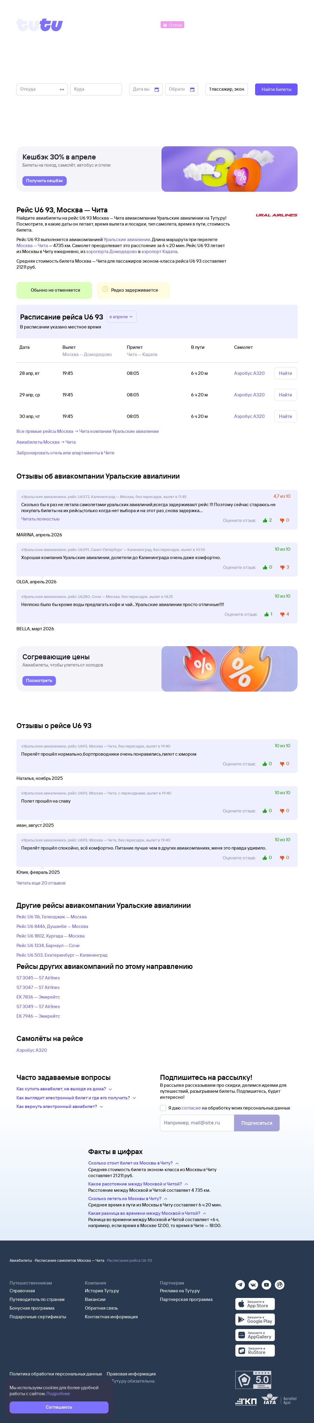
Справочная (22, 1290)
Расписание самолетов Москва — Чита (69, 1260)
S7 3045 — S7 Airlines (38, 978)
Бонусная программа (32, 1308)
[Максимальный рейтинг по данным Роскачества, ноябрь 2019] (253, 1380)
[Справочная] (285, 24)
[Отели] (172, 24)
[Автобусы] (147, 24)
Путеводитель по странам (37, 1299)
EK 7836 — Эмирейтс (38, 997)
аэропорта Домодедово (111, 251)
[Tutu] (39, 25)
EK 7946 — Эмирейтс (38, 1016)
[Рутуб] (279, 1283)
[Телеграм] (240, 1283)
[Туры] (226, 24)
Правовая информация (131, 1374)
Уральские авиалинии (127, 239)
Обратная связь (101, 1308)
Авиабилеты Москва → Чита (46, 442)
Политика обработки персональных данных (56, 1374)
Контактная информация (111, 1316)
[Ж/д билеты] (115, 24)
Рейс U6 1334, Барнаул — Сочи (48, 945)
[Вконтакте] (253, 1283)
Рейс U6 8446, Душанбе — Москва (52, 926)
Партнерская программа (186, 1299)
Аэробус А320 (31, 1050)
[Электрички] (200, 24)
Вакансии (95, 1299)
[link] (44, 183)
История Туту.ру (102, 1290)
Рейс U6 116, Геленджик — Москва (51, 917)
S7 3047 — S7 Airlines (38, 987)
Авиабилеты (21, 1260)
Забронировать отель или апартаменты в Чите (65, 453)
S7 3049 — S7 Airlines (38, 1006)
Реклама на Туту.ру (180, 1290)
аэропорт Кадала (159, 251)
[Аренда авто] (253, 24)
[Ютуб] (266, 1283)
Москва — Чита (32, 245)
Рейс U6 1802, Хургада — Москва (50, 936)
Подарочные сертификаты (38, 1316)
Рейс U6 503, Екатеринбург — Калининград (62, 955)
